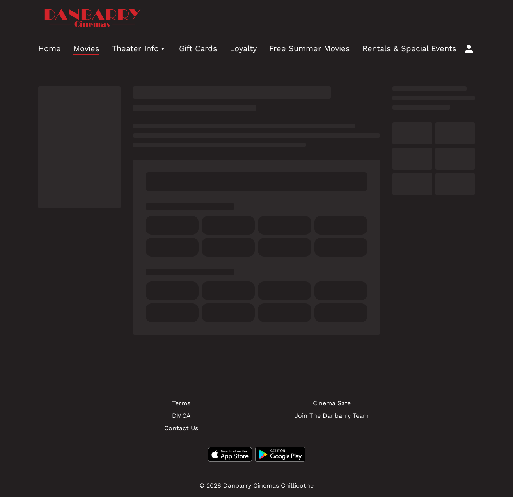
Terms (181, 403)
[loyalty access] (469, 49)
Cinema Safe (332, 403)
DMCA (181, 415)
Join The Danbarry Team (332, 415)
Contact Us (181, 428)
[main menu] (247, 48)
